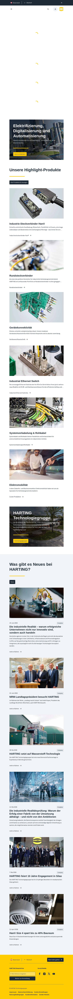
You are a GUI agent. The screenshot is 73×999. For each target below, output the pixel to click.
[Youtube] (54, 974)
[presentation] (28, 3)
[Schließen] (62, 3)
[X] (49, 974)
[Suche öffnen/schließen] (48, 9)
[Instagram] (44, 974)
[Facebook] (40, 974)
